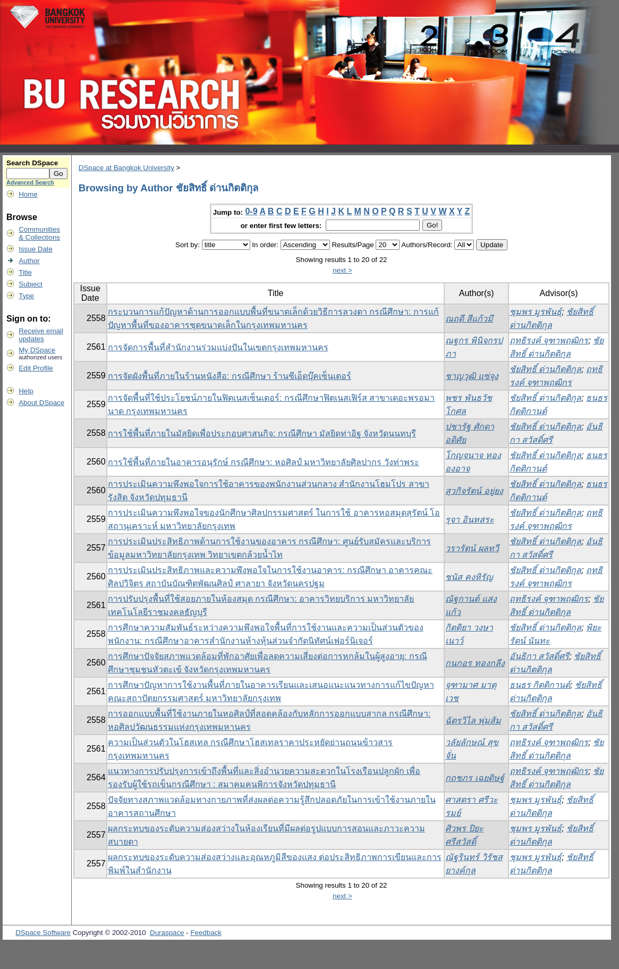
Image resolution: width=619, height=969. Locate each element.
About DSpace (41, 403)
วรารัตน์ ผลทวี (471, 548)
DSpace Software (43, 933)
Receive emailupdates (41, 335)
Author (29, 261)
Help (26, 391)
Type (26, 296)
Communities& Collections (39, 233)
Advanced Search (30, 182)
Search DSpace (32, 163)
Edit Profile (36, 368)
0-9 (251, 211)
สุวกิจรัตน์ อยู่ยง (474, 490)
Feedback (206, 933)
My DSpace (37, 350)
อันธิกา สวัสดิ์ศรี (539, 656)
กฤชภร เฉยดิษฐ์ (474, 777)
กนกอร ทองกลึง (474, 663)
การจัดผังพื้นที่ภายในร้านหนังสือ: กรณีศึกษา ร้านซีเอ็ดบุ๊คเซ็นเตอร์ (229, 376)
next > (342, 270)
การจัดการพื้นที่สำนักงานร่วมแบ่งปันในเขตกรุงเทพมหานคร (218, 347)
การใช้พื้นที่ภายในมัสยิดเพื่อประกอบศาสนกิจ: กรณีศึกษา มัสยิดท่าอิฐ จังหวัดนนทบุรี (262, 433)
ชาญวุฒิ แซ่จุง (471, 376)
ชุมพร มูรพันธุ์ (536, 311)
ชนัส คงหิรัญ (469, 577)
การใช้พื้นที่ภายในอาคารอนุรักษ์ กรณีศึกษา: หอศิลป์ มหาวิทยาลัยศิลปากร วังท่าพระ (263, 462)
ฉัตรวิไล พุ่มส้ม (473, 720)
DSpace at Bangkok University (126, 168)
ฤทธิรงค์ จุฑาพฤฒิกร (549, 340)
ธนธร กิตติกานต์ (540, 684)
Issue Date (36, 249)
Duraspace (167, 933)
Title (25, 272)
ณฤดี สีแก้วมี (469, 318)
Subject (30, 284)
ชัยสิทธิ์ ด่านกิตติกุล (545, 369)
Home (28, 194)
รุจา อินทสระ (469, 519)
